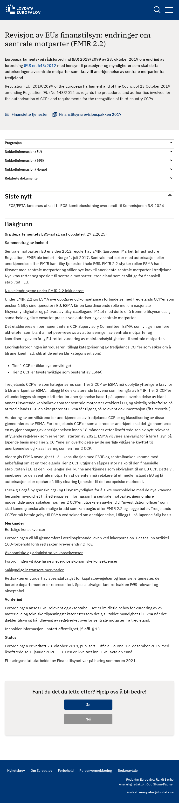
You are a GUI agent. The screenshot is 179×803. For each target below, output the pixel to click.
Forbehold (66, 770)
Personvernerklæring (95, 770)
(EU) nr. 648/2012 (40, 65)
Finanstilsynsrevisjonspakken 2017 (90, 114)
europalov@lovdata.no (156, 792)
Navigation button (169, 10)
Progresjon (13, 143)
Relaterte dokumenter (22, 178)
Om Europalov (41, 770)
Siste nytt (18, 196)
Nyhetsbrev (16, 770)
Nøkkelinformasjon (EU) (23, 151)
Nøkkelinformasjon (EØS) (24, 160)
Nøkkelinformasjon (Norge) (26, 169)
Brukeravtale (128, 770)
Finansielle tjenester (30, 114)
